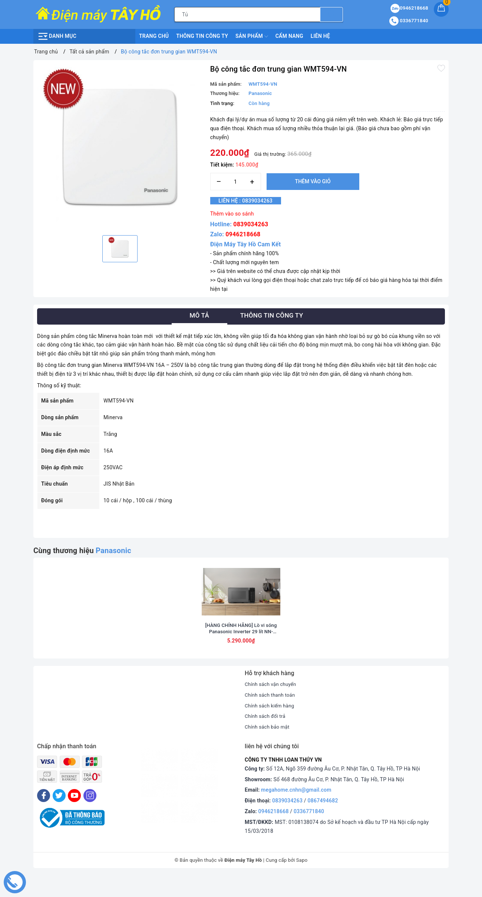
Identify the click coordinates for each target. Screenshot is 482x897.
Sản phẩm (251, 36)
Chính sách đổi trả (266, 737)
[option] (120, 147)
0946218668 (242, 234)
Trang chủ (154, 36)
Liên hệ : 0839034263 (251, 201)
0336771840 (309, 833)
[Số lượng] (235, 181)
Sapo (302, 881)
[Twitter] (59, 817)
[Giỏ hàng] (441, 9)
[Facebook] (43, 817)
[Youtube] (74, 817)
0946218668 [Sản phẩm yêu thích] (409, 8)
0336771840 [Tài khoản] (408, 20)
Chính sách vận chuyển (272, 706)
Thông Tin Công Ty (202, 36)
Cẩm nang (289, 36)
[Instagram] (89, 817)
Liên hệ (320, 36)
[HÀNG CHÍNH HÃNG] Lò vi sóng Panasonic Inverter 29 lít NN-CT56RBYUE (241, 649)
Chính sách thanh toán (271, 716)
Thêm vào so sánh (232, 214)
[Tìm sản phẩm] (247, 14)
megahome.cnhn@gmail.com (296, 811)
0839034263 (250, 224)
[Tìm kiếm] (331, 14)
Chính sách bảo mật (268, 748)
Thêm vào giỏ (313, 181)
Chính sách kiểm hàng (271, 727)
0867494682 (323, 822)
